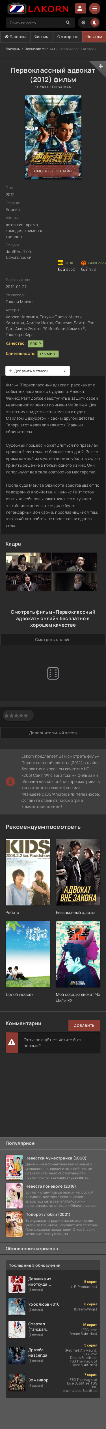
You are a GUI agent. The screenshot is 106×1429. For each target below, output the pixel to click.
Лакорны (15, 36)
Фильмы (41, 36)
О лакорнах (67, 36)
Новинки (94, 36)
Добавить (84, 1025)
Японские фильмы (40, 48)
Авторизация (80, 8)
